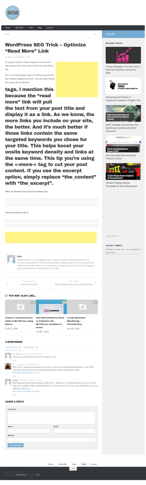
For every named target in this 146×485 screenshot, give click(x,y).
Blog (35, 28)
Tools (27, 28)
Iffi (14, 369)
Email (56, 431)
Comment (12, 413)
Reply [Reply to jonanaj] (15, 399)
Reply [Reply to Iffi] (15, 380)
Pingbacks (32, 351)
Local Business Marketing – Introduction (76, 325)
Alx (38, 480)
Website (11, 440)
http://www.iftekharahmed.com (26, 377)
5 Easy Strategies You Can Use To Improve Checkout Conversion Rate (123, 70)
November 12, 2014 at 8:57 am (28, 369)
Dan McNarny (17, 358)
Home (7, 28)
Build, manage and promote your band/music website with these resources (122, 129)
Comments (14, 351)
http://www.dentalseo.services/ (26, 395)
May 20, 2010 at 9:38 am (33, 358)
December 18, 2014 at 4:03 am (31, 384)
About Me (17, 28)
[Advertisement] (77, 80)
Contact (43, 28)
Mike (10, 58)
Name (10, 431)
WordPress (21, 480)
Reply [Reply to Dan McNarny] (15, 364)
